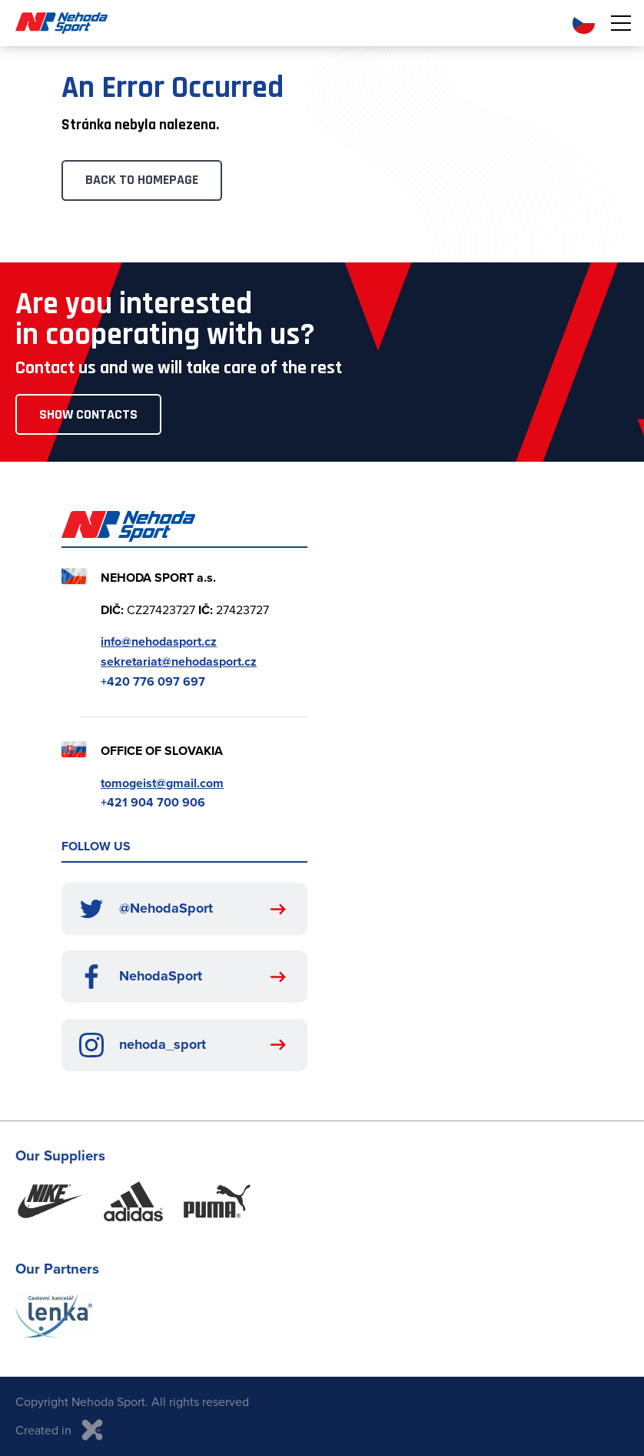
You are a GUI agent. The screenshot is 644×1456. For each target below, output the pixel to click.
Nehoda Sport (61, 23)
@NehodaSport (146, 909)
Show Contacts (88, 414)
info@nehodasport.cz (159, 641)
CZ (584, 23)
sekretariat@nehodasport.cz (179, 661)
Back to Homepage (141, 180)
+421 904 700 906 (153, 802)
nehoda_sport (142, 1045)
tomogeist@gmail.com (162, 783)
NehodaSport (140, 976)
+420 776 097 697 (153, 681)
